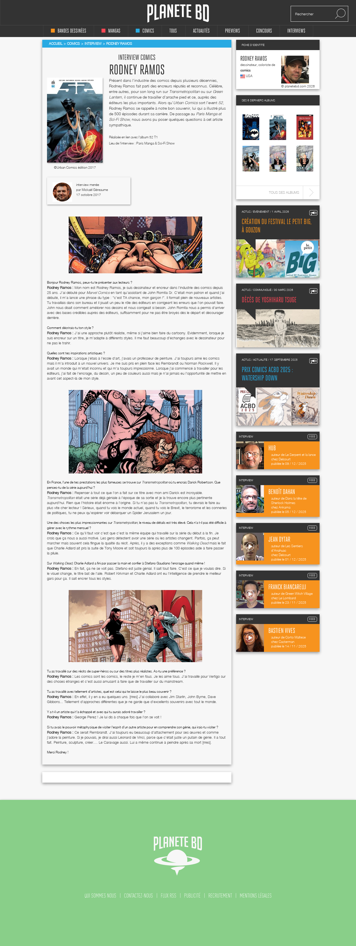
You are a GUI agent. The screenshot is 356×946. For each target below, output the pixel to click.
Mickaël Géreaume (95, 190)
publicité (192, 896)
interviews (296, 31)
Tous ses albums (284, 192)
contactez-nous (138, 896)
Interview (93, 43)
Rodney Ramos (253, 59)
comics (145, 31)
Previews (232, 31)
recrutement (220, 896)
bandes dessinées (68, 31)
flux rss (168, 896)
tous (173, 31)
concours (264, 31)
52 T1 (153, 137)
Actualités (201, 31)
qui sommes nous (100, 896)
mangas (111, 31)
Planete (178, 13)
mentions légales (256, 896)
